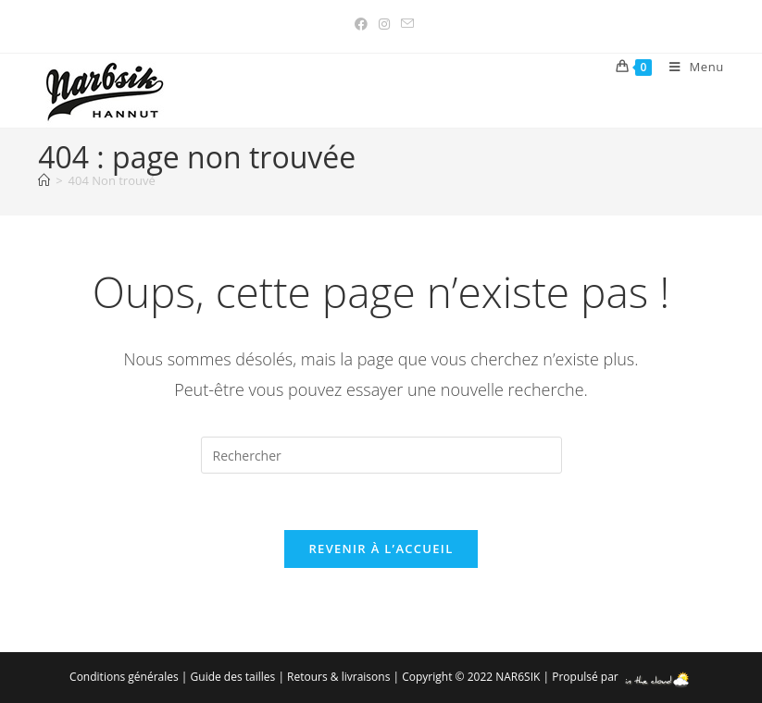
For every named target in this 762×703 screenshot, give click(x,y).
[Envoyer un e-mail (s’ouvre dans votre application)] (404, 24)
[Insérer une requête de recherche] (381, 455)
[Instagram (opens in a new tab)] (384, 24)
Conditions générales (124, 676)
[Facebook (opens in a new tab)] (361, 24)
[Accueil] (44, 180)
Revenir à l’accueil (380, 548)
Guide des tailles (233, 676)
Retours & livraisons (338, 676)
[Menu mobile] (690, 66)
